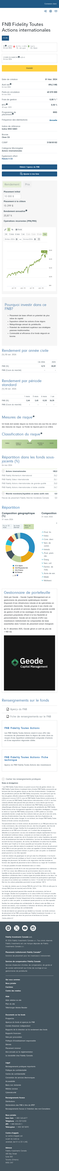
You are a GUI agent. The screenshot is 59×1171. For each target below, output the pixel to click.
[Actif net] (10, 84)
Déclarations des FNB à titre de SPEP (20, 1105)
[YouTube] (25, 928)
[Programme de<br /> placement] (13, 114)
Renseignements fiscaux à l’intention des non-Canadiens (28, 1109)
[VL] (6, 45)
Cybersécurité (11, 1093)
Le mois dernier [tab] (17, 526)
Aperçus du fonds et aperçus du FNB (20, 1022)
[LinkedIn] (8, 928)
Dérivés (8, 1045)
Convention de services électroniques (20, 1078)
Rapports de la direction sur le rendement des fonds (26, 1030)
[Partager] (45, 11)
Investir (29, 68)
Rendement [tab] (12, 184)
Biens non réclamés (13, 1085)
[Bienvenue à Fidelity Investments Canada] (16, 4)
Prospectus (10, 1019)
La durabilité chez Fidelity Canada (19, 1056)
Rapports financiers (13, 1033)
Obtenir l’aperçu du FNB (29, 167)
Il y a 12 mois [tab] (6, 526)
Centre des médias (13, 991)
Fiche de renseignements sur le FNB (30, 716)
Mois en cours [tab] (28, 526)
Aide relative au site (13, 1000)
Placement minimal (13, 1048)
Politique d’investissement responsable (21, 1041)
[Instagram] (33, 928)
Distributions (10, 1101)
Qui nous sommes (13, 980)
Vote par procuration (14, 1037)
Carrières (9, 987)
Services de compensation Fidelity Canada (23, 962)
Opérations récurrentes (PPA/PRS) (20, 221)
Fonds (20, 229)
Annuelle (53, 120)
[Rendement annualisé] (26, 210)
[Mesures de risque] (34, 416)
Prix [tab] (27, 184)
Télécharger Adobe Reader (16, 1008)
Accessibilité (10, 1081)
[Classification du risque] (41, 433)
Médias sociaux (12, 1089)
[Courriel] (56, 11)
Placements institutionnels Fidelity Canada (23, 952)
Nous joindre (11, 983)
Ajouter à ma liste (31, 174)
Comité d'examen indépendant (18, 1026)
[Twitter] (16, 928)
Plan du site (10, 1004)
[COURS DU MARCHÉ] (19, 57)
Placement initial (12, 192)
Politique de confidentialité (16, 1070)
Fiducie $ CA (7, 159)
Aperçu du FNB (18, 709)
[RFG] (7, 104)
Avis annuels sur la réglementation (19, 1052)
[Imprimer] (50, 11)
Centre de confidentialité (15, 1074)
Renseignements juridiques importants (20, 1067)
